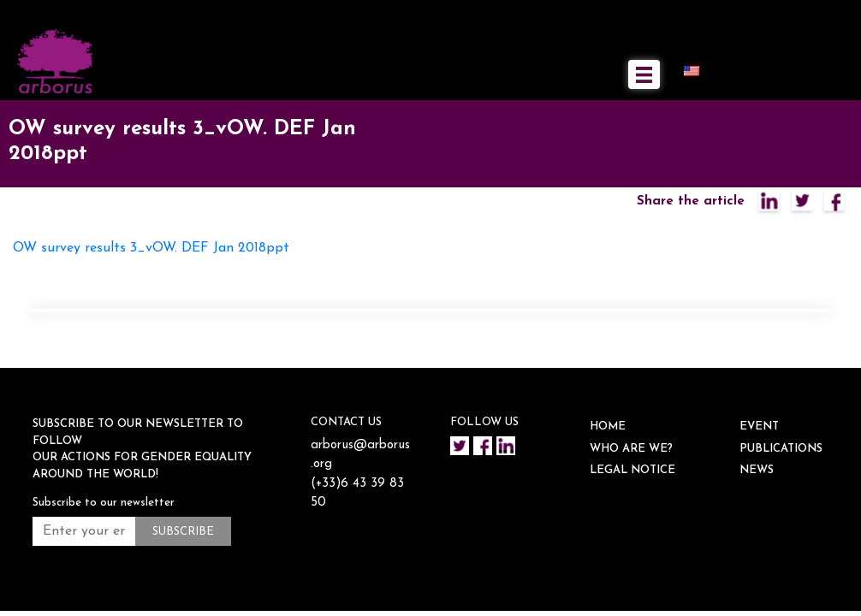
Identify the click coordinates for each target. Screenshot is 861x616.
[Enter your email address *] (84, 531)
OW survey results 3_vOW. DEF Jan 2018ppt (151, 248)
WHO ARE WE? (631, 448)
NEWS (756, 470)
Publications (780, 448)
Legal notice (632, 470)
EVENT (759, 426)
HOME (608, 426)
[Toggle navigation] (644, 74)
